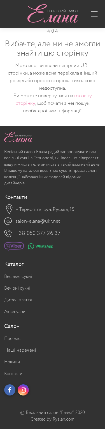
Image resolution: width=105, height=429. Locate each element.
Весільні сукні (18, 276)
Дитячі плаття (18, 300)
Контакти (13, 374)
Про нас (12, 338)
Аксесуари (14, 312)
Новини (12, 362)
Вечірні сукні (17, 288)
